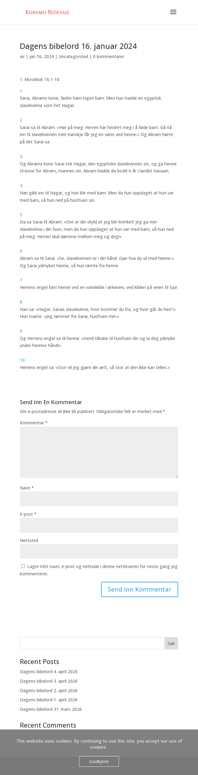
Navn (27, 488)
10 (22, 360)
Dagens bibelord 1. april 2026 (48, 700)
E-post (28, 514)
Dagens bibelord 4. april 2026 (48, 671)
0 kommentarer (108, 56)
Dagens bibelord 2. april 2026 (48, 690)
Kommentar (34, 423)
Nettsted (29, 540)
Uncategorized (73, 56)
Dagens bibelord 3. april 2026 (48, 681)
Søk (171, 643)
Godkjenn (99, 761)
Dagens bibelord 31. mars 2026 (51, 709)
